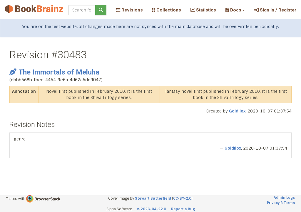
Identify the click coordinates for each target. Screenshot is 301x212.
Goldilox (237, 111)
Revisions (129, 10)
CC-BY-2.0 (182, 198)
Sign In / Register (275, 10)
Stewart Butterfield (153, 198)
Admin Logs (284, 197)
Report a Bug (183, 209)
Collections (166, 10)
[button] (235, 10)
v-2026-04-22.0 (151, 209)
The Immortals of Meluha (54, 72)
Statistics (203, 10)
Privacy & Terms (281, 203)
